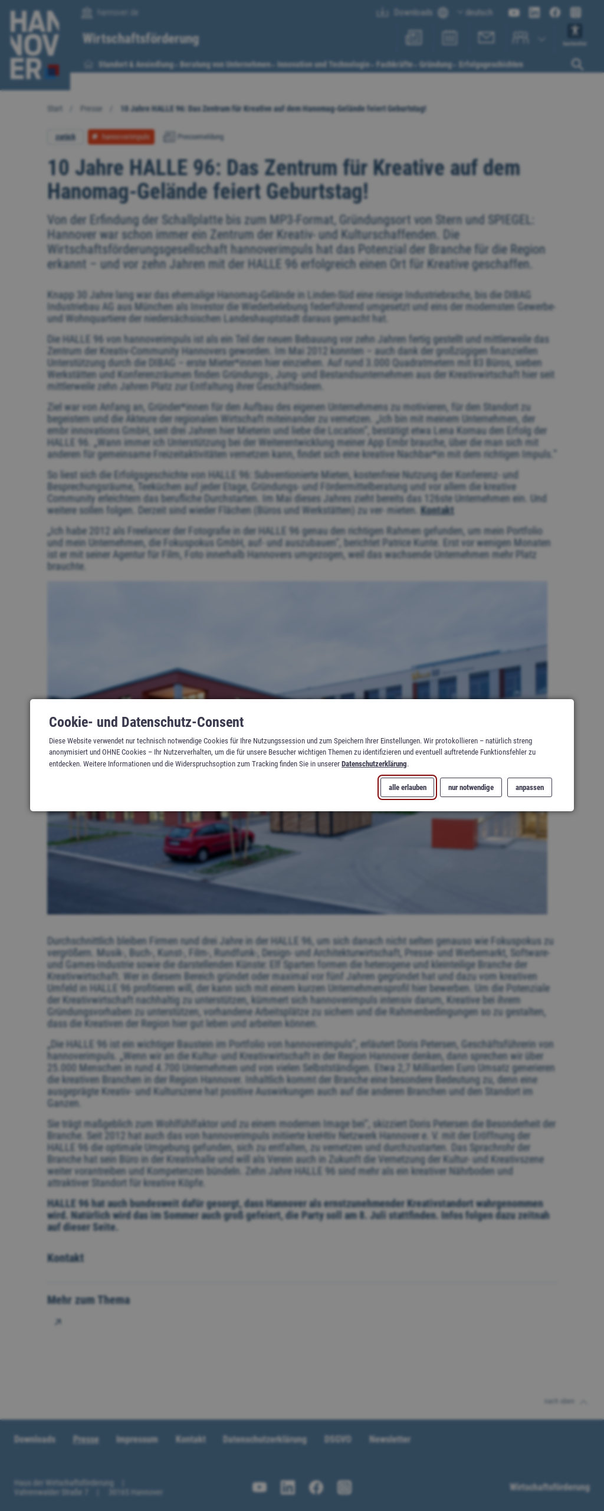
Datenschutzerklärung (374, 763)
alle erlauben (407, 788)
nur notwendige (471, 788)
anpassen (530, 788)
